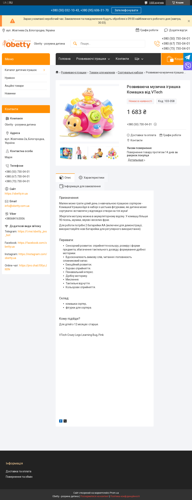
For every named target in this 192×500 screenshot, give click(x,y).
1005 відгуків (156, 2)
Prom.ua (114, 493)
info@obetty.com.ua (17, 205)
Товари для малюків (102, 72)
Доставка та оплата (18, 471)
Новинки (10, 93)
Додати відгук (178, 30)
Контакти (122, 59)
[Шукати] (75, 44)
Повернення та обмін (19, 476)
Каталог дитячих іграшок (21, 70)
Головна (64, 59)
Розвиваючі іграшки (91, 59)
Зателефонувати (126, 10)
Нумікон (10, 77)
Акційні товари (14, 85)
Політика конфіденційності (125, 496)
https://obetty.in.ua (16, 193)
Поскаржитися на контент (94, 496)
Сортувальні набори (130, 72)
